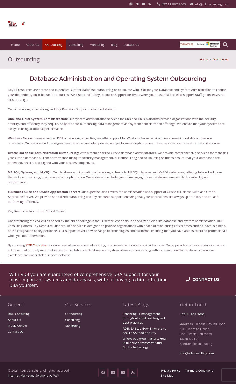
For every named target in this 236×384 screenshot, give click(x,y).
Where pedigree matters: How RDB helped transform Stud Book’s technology (144, 342)
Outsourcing (74, 314)
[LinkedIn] (137, 4)
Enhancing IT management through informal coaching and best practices (144, 318)
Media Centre (17, 325)
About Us (14, 320)
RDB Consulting (19, 314)
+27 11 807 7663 (192, 314)
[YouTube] (143, 4)
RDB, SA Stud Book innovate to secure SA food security (144, 330)
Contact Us (15, 331)
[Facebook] (131, 4)
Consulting (72, 320)
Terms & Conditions (199, 370)
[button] (225, 44)
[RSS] (149, 4)
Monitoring (72, 325)
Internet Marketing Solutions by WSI (33, 375)
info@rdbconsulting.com (197, 353)
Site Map (167, 375)
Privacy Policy (170, 370)
